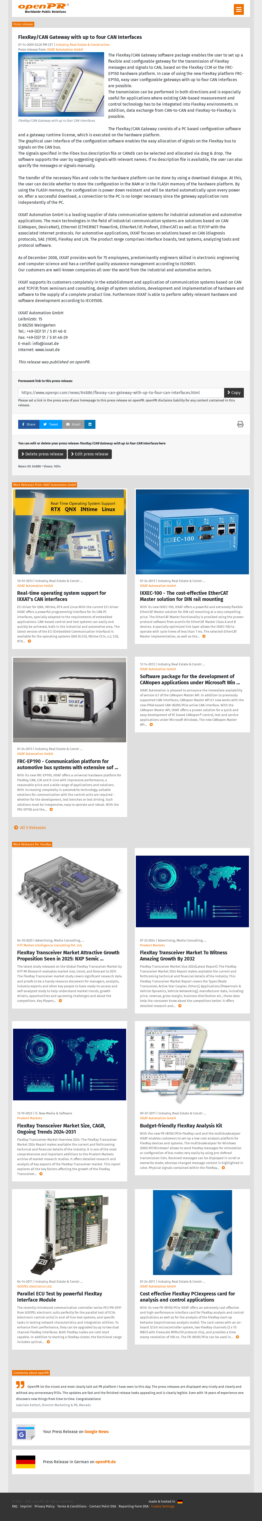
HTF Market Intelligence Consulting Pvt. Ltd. (49, 945)
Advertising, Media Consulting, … (59, 940)
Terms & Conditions (71, 1506)
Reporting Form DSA (133, 1506)
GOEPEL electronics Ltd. (34, 1286)
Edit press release (89, 454)
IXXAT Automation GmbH (65, 49)
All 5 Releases (29, 827)
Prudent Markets (152, 945)
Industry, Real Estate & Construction (83, 45)
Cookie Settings (162, 1506)
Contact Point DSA (102, 1506)
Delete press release (42, 454)
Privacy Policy (44, 1506)
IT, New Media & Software (53, 1113)
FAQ (14, 1506)
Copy (234, 392)
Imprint (26, 1506)
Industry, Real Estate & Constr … (59, 581)
